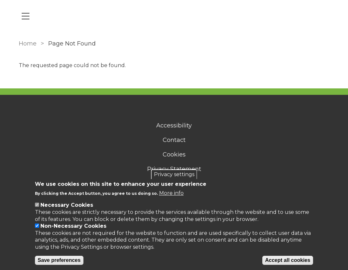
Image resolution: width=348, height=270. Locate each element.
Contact (174, 140)
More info (171, 193)
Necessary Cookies (66, 205)
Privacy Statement (174, 169)
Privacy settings (174, 174)
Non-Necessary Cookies (73, 226)
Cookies (174, 154)
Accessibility (174, 125)
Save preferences (59, 260)
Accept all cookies (287, 260)
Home (28, 43)
